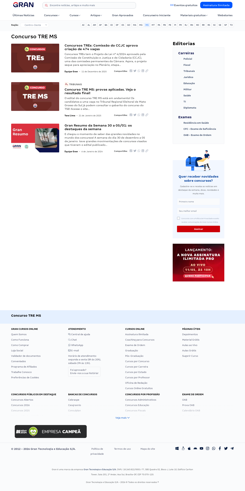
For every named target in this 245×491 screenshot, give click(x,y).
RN (191, 25)
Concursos (52, 15)
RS (209, 25)
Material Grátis (190, 339)
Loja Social (17, 350)
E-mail (73, 350)
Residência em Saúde (193, 123)
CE (111, 25)
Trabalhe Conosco (21, 372)
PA (159, 25)
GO (128, 25)
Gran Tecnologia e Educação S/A (100, 469)
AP (100, 25)
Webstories (225, 15)
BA (106, 25)
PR (180, 25)
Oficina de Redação (136, 383)
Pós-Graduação (134, 356)
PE (170, 25)
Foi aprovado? (84, 372)
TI (182, 102)
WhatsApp (75, 345)
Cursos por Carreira (136, 366)
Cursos (75, 15)
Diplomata (187, 108)
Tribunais (73, 84)
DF (117, 25)
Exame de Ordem (135, 345)
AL (89, 25)
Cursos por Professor (137, 377)
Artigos (96, 15)
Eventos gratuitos (185, 5)
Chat (72, 339)
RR (203, 25)
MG (140, 25)
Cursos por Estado (135, 372)
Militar (185, 89)
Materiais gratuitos (194, 15)
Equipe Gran (71, 71)
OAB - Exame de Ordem (194, 135)
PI (175, 25)
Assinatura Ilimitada (216, 5)
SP (225, 25)
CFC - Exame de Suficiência (197, 129)
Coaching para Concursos (140, 339)
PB (164, 25)
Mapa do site (147, 449)
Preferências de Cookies (25, 377)
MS (147, 25)
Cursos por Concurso (137, 361)
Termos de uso (122, 449)
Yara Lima (70, 115)
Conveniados (18, 361)
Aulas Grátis (189, 350)
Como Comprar (20, 345)
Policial (185, 59)
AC (83, 25)
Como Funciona (20, 339)
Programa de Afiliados (24, 366)
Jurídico (185, 77)
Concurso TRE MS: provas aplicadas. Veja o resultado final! (100, 91)
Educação (186, 83)
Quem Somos (19, 334)
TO (231, 25)
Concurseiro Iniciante (157, 15)
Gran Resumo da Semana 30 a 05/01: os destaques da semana (98, 127)
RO (197, 25)
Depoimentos (190, 334)
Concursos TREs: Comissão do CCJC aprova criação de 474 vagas (101, 47)
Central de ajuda (79, 334)
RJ (186, 25)
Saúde (184, 95)
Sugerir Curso (190, 356)
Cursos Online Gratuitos (139, 388)
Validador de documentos (26, 356)
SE (220, 25)
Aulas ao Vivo (189, 345)
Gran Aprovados (122, 15)
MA (134, 25)
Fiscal (184, 65)
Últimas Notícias (23, 15)
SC (214, 25)
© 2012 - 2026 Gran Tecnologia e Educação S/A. (43, 449)
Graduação (131, 350)
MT (153, 25)
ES (123, 25)
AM (94, 25)
